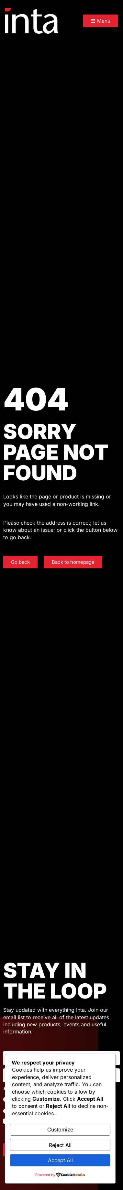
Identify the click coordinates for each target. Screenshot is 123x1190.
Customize (60, 1129)
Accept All (60, 1160)
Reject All (60, 1145)
